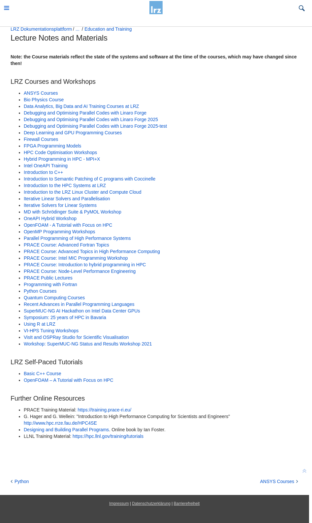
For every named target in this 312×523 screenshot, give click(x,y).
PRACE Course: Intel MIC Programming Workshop (76, 258)
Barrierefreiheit (187, 503)
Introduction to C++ (43, 172)
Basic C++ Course (42, 373)
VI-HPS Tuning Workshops (51, 330)
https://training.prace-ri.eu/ (104, 409)
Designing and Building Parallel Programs (66, 429)
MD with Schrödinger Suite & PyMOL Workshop (72, 211)
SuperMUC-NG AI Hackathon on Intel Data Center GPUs (82, 310)
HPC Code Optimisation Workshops (60, 152)
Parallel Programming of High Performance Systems (77, 238)
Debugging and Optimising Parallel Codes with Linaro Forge (85, 112)
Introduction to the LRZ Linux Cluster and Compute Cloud (82, 192)
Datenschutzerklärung (151, 503)
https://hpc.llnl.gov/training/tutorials (108, 436)
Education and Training (108, 29)
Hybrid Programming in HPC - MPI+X (62, 159)
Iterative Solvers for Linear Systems (60, 205)
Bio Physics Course (44, 99)
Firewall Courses (41, 139)
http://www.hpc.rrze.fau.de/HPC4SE (60, 423)
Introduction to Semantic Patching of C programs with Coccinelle (89, 178)
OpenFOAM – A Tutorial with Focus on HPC (68, 380)
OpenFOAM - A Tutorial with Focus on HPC (68, 225)
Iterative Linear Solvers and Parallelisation (67, 198)
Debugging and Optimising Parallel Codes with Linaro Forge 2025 (91, 119)
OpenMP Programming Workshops (59, 231)
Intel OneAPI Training (46, 165)
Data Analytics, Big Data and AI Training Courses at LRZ (81, 106)
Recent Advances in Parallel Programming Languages (79, 304)
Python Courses (40, 291)
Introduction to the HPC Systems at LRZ (65, 185)
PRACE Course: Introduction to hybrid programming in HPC (85, 264)
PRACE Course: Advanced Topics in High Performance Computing (92, 251)
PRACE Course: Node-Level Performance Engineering (80, 271)
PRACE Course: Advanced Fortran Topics (66, 244)
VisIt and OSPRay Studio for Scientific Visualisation (76, 337)
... (77, 29)
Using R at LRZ (39, 324)
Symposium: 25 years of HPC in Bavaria (65, 317)
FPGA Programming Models (52, 145)
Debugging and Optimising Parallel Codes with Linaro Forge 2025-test (95, 126)
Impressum (119, 503)
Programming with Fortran (50, 284)
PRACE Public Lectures (48, 277)
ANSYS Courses (41, 93)
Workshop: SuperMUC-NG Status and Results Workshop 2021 (88, 343)
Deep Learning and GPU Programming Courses (73, 132)
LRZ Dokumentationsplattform (41, 29)
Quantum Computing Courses (54, 297)
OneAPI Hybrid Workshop (50, 218)
